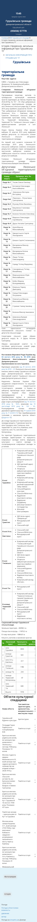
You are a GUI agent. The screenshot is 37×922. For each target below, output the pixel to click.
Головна (5, 38)
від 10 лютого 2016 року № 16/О (18, 403)
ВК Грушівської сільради (19, 38)
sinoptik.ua (14, 920)
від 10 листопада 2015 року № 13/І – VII (18, 405)
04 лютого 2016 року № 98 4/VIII (16, 357)
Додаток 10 (6, 417)
